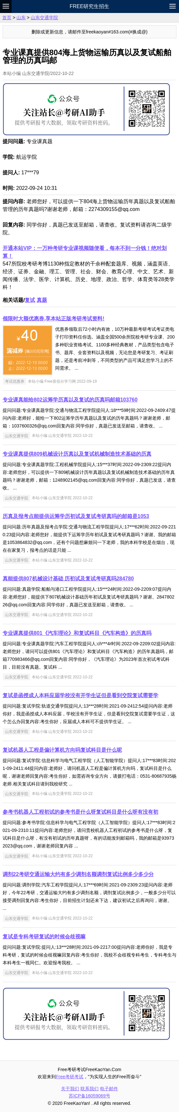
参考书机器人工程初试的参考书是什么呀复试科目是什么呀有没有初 (80, 812)
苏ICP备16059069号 (89, 1095)
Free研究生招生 (90, 6)
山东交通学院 (44, 17)
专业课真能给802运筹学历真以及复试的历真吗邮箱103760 (70, 399)
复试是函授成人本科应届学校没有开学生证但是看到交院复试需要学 (80, 695)
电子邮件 (109, 1088)
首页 (6, 17)
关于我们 (70, 1088)
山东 (21, 17)
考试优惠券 (14, 381)
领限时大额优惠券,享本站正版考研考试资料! (53, 318)
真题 (42, 300)
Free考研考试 (69, 1076)
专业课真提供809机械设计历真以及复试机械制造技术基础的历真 (77, 454)
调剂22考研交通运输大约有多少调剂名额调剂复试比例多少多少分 (78, 874)
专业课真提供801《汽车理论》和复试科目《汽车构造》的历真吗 (77, 633)
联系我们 (89, 1088)
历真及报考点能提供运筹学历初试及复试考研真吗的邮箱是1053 (76, 516)
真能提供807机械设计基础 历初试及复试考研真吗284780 (68, 578)
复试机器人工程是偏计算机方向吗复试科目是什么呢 (62, 750)
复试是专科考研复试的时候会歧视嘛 (44, 936)
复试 (30, 300)
